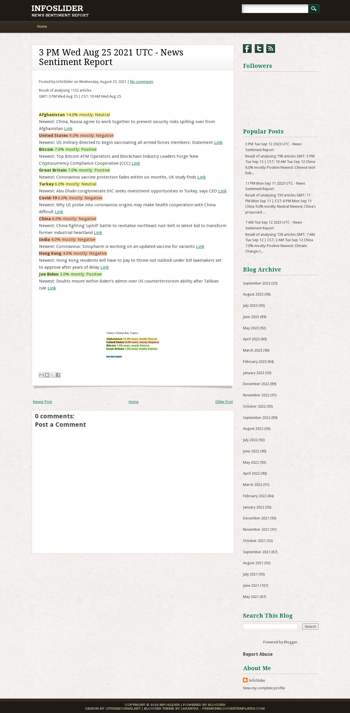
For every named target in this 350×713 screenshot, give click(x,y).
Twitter (259, 48)
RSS (270, 48)
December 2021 (256, 518)
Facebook (247, 48)
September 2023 (256, 283)
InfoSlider (57, 8)
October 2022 (254, 406)
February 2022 (255, 496)
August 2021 (253, 563)
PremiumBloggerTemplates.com (233, 708)
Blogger (290, 642)
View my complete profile (264, 688)
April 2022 (251, 473)
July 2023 (250, 305)
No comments (141, 81)
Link (68, 128)
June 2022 (251, 451)
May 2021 (251, 597)
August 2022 (253, 428)
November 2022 (256, 395)
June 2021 (251, 585)
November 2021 (256, 529)
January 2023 (253, 373)
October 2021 (254, 541)
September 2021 (256, 552)
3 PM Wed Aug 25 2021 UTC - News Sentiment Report (111, 57)
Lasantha (190, 708)
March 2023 (252, 350)
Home (42, 26)
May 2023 (251, 328)
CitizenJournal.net (123, 708)
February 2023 (255, 361)
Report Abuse (258, 654)
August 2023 (253, 294)
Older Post (224, 402)
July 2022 (250, 440)
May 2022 (251, 462)
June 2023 (251, 317)
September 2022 (256, 417)
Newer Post (42, 402)
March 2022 (252, 484)
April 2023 (251, 339)
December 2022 (256, 384)
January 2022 (253, 507)
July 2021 (250, 574)
